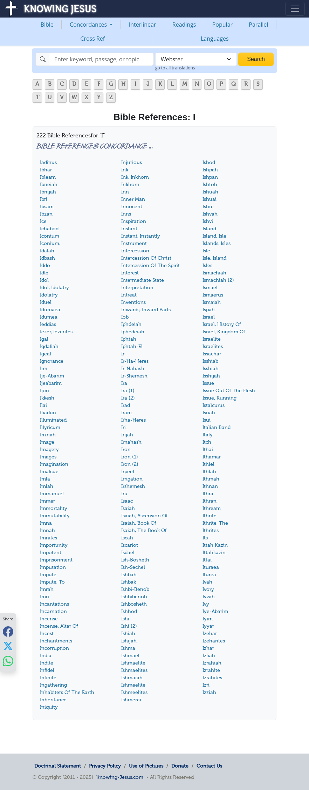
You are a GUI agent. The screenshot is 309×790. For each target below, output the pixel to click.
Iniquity (49, 707)
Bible (47, 24)
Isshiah (210, 368)
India (46, 655)
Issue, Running (219, 398)
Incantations (54, 604)
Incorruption (54, 648)
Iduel (46, 302)
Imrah (47, 589)
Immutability (55, 515)
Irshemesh (133, 486)
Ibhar (46, 169)
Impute (48, 574)
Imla (45, 479)
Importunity (54, 545)
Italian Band (216, 427)
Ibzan (46, 214)
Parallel (258, 24)
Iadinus (48, 162)
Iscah (127, 537)
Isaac (127, 501)
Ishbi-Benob (135, 589)
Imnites (48, 537)
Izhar (208, 648)
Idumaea (50, 309)
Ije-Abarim (52, 376)
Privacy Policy (105, 766)
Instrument (134, 243)
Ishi (125, 618)
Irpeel (127, 471)
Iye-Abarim (215, 611)
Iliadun (48, 412)
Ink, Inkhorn (135, 177)
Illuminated (53, 420)
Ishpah (210, 169)
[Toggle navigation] (295, 9)
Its (205, 537)
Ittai (207, 560)
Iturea (209, 574)
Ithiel (208, 464)
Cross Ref (92, 38)
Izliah (208, 655)
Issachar (211, 353)
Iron (126, 449)
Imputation (53, 567)
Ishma (128, 648)
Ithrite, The (215, 523)
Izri (206, 685)
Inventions (133, 302)
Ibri (43, 199)
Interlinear (142, 24)
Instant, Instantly (140, 236)
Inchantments (56, 640)
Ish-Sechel (133, 567)
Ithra (207, 493)
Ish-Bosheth (135, 560)
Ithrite (209, 515)
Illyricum (50, 427)
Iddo (45, 265)
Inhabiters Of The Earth (67, 692)
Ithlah (209, 471)
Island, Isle (214, 236)
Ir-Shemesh (134, 376)
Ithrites (210, 530)
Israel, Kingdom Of (223, 331)
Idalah (47, 250)
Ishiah (128, 633)
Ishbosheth (134, 604)
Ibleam (48, 177)
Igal (44, 339)
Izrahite (211, 670)
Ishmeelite (133, 685)
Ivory (208, 589)
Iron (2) (129, 464)
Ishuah (210, 192)
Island (209, 228)
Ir (122, 353)
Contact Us (209, 766)
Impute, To (52, 582)
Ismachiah (214, 272)
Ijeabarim (51, 383)
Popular (222, 24)
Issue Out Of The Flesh (228, 390)
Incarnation (53, 611)
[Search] (102, 59)
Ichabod (49, 228)
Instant (129, 228)
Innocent (131, 206)
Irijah (127, 434)
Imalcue (49, 471)
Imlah (46, 486)
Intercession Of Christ (146, 258)
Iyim (207, 618)
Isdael (128, 552)
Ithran (209, 501)
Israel (208, 317)
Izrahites (212, 677)
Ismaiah (211, 302)
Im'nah (48, 434)
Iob (125, 317)
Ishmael (130, 655)
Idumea (48, 317)
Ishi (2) (129, 626)
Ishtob (209, 184)
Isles (207, 265)
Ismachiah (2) (218, 280)
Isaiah (128, 508)
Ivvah (208, 596)
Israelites (212, 346)
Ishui (208, 206)
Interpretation (137, 287)
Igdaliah (49, 346)
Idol (44, 280)
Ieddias (48, 324)
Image (47, 442)
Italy (207, 434)
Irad (125, 405)
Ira (124, 383)
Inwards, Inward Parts (146, 309)
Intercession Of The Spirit (150, 265)
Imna (46, 523)
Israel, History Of (221, 324)
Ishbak (128, 582)
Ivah (207, 582)
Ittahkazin (214, 552)
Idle (44, 272)
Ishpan (210, 177)
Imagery (49, 449)
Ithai (207, 449)
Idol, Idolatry (54, 287)
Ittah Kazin (215, 545)
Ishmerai (131, 699)
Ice (43, 221)
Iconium (49, 236)
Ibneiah (48, 184)
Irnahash (131, 442)
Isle (206, 250)
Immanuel (52, 493)
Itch (206, 442)
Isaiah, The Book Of (144, 530)
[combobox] (196, 59)
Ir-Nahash (132, 368)
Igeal (45, 353)
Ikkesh (47, 398)
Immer (47, 501)
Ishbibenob (134, 596)
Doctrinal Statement (57, 766)
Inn (125, 192)
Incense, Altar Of (59, 626)
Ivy (205, 604)
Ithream (211, 508)
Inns (126, 214)
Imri (44, 596)
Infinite (48, 677)
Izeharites (213, 640)
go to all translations (175, 68)
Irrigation (132, 479)
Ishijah (129, 640)
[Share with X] (8, 646)
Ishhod (129, 611)
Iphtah (128, 339)
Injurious (131, 162)
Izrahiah (211, 663)
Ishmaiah (132, 677)
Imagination (54, 464)
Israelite (211, 339)
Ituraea (210, 567)
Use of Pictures (146, 766)
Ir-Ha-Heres (135, 361)
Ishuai (209, 199)
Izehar (209, 633)
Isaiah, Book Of (138, 523)
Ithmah (210, 479)
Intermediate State (142, 280)
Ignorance (51, 361)
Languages (215, 38)
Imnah (47, 530)
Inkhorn (130, 184)
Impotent (50, 552)
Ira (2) (128, 398)
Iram (126, 412)
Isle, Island (214, 258)
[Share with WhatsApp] (8, 661)
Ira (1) (128, 390)
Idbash (47, 258)
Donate (179, 766)
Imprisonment (56, 560)
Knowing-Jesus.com (119, 777)
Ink (124, 169)
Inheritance (53, 699)
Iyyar (208, 626)
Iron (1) (129, 456)
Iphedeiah (132, 331)
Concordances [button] (89, 24)
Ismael (210, 287)
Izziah (209, 692)
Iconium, (50, 243)
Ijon (44, 390)
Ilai (43, 405)
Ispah (208, 309)
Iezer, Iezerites (56, 331)
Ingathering (53, 685)
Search (256, 59)
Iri (123, 427)
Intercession (135, 250)
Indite (46, 663)
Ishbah (129, 574)
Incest (47, 633)
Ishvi (207, 221)
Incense (49, 618)
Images (48, 456)
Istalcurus (213, 405)
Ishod (208, 162)
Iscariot (129, 545)
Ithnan (210, 486)
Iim (43, 368)
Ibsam (47, 206)
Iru (124, 493)
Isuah (208, 412)
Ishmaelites (134, 670)
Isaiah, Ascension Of (144, 515)
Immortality (53, 508)
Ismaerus (212, 295)
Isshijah (211, 376)
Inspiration (133, 221)
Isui (206, 420)
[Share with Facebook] (8, 631)
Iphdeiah (131, 324)
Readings (184, 24)
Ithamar (211, 456)
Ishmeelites (134, 692)
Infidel (47, 670)
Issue (208, 383)
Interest (130, 272)
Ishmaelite (133, 663)
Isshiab (210, 361)
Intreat (129, 295)
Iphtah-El (132, 346)
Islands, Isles (216, 243)
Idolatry (49, 295)
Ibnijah (48, 192)
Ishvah (210, 214)
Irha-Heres (133, 420)
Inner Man (133, 199)
